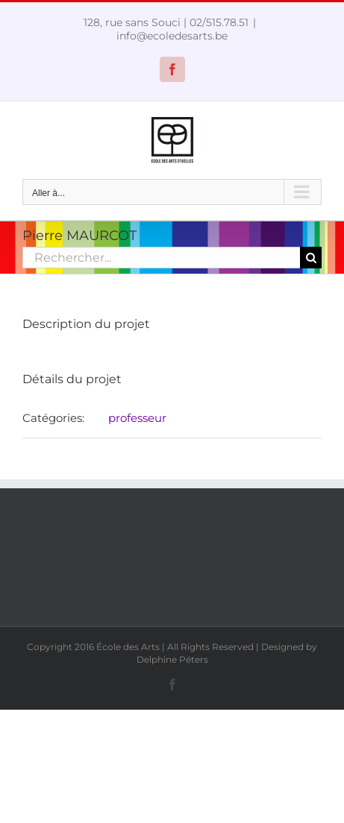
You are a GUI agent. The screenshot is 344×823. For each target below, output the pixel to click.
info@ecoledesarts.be (172, 35)
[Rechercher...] (161, 257)
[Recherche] (311, 257)
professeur (137, 418)
